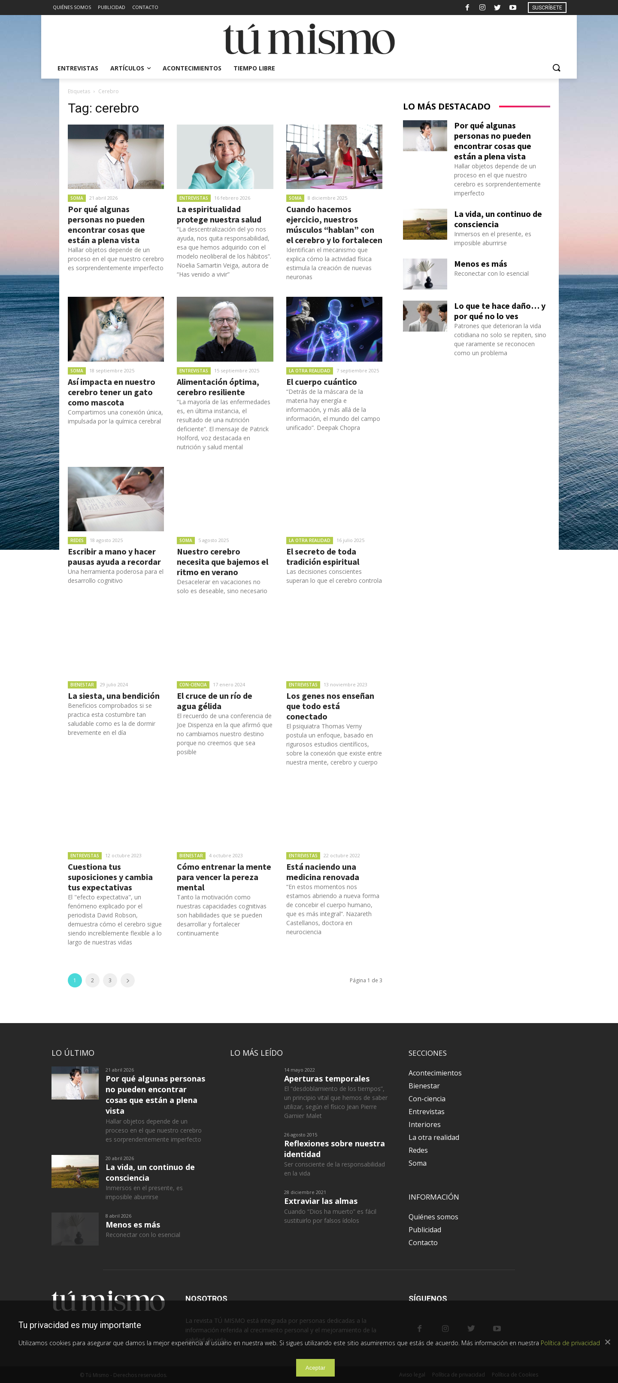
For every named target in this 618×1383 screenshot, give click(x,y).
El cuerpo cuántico (321, 381)
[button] (556, 68)
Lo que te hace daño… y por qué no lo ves (499, 310)
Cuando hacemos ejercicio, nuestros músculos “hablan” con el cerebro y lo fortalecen (334, 224)
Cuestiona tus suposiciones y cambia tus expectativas (110, 877)
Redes (77, 540)
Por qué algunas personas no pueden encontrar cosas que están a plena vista (106, 224)
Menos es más (480, 263)
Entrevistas (193, 198)
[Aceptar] (607, 1341)
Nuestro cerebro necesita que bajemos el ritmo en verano (222, 561)
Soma (76, 198)
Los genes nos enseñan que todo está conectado (330, 706)
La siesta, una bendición (114, 695)
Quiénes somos (433, 1217)
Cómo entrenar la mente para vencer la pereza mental (224, 877)
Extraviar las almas (320, 1201)
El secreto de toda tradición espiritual (322, 556)
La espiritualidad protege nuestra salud (219, 214)
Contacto (423, 1242)
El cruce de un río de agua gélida (214, 700)
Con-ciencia (193, 685)
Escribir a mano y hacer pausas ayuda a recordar (114, 556)
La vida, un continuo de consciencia (498, 218)
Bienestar (82, 685)
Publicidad (425, 1229)
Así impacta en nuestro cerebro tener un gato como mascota (111, 392)
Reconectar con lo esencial (491, 273)
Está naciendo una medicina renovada (322, 871)
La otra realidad (309, 371)
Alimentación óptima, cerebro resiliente (218, 386)
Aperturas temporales (327, 1078)
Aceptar (316, 1368)
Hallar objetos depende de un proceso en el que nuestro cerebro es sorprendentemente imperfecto (116, 259)
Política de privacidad (570, 1343)
